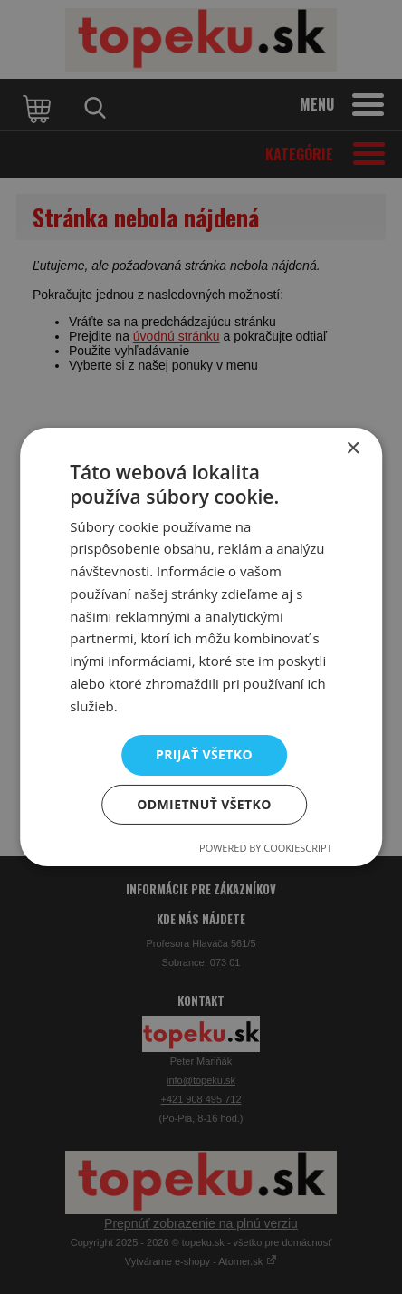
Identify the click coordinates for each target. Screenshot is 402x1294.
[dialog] (201, 647)
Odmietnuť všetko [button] (204, 804)
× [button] (352, 449)
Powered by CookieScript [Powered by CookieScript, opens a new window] (265, 848)
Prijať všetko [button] (204, 754)
